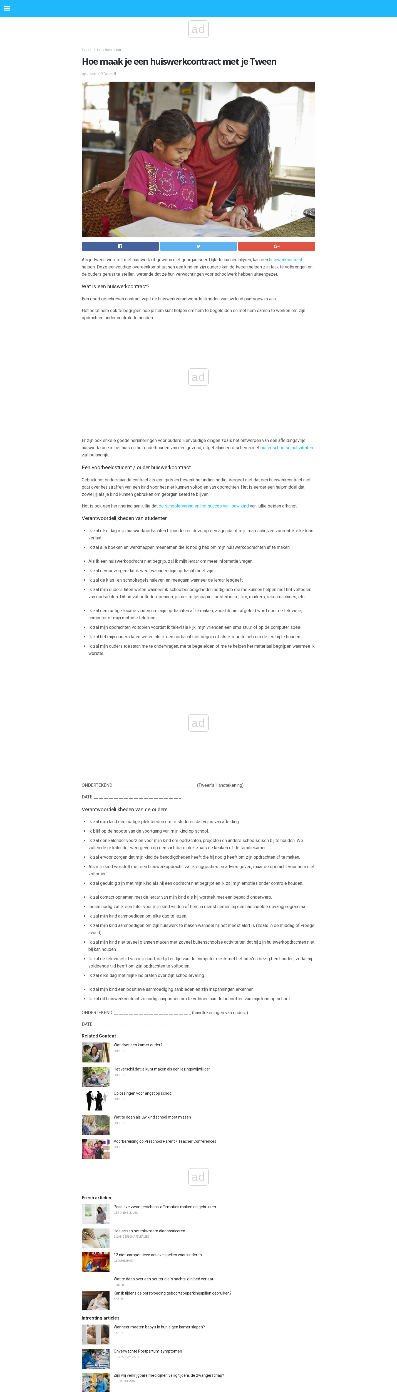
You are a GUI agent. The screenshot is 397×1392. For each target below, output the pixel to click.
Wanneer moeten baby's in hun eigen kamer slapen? (159, 1327)
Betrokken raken (109, 50)
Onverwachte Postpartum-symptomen (148, 1351)
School (87, 50)
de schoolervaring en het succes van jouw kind (204, 506)
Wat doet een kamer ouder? (138, 1045)
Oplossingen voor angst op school (143, 1093)
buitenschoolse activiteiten (286, 447)
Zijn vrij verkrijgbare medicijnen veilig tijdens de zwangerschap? (169, 1375)
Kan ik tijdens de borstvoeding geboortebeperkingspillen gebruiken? (173, 1293)
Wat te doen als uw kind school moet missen (152, 1117)
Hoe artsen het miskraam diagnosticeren (149, 1231)
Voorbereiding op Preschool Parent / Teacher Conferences (165, 1141)
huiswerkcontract (285, 259)
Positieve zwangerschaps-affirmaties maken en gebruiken (165, 1207)
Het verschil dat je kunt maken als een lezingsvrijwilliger (162, 1069)
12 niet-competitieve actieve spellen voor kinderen (158, 1255)
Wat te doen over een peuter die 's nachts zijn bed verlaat (163, 1279)
